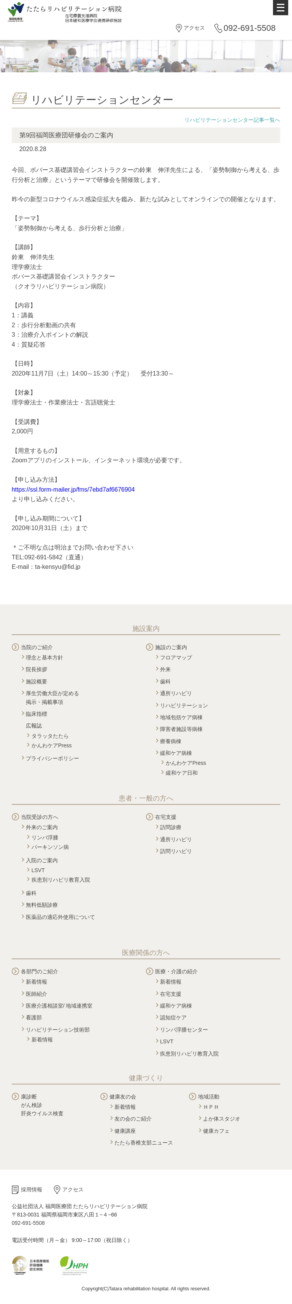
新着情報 (36, 982)
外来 (165, 669)
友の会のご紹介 (133, 1119)
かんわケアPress (52, 745)
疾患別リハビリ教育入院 (61, 880)
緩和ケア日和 (182, 773)
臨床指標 (36, 714)
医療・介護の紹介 (176, 971)
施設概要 (36, 681)
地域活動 (208, 1097)
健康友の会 (123, 1097)
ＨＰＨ (211, 1107)
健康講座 (125, 1131)
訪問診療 (170, 827)
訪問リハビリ (176, 851)
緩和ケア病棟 (176, 753)
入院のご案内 (42, 860)
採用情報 (31, 1189)
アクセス (194, 28)
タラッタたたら (50, 736)
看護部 (34, 1017)
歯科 (165, 681)
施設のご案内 (171, 647)
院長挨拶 (36, 669)
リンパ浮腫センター (184, 1030)
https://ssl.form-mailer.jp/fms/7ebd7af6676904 (73, 489)
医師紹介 (36, 994)
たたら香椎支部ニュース (143, 1143)
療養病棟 (170, 741)
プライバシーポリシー (52, 758)
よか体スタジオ (221, 1119)
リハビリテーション (184, 705)
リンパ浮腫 (45, 837)
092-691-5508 (250, 28)
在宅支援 (165, 817)
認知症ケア (173, 1017)
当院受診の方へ (39, 817)
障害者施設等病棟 (181, 729)
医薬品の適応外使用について (60, 917)
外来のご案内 (42, 827)
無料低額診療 (42, 905)
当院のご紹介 (37, 647)
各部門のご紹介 (39, 971)
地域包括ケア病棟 (181, 717)
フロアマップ (176, 657)
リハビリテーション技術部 (58, 1030)
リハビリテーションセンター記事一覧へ (232, 120)
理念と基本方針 (44, 657)
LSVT (38, 870)
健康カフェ (216, 1131)
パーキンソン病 (50, 847)
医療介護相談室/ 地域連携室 (59, 1006)
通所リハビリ (176, 693)
